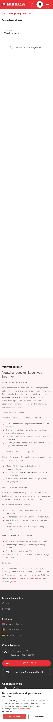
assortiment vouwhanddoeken (26, 578)
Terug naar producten (20, 13)
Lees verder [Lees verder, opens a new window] (25, 709)
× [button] (50, 692)
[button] (26, 711)
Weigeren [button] (39, 716)
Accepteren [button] (14, 716)
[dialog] (26, 705)
